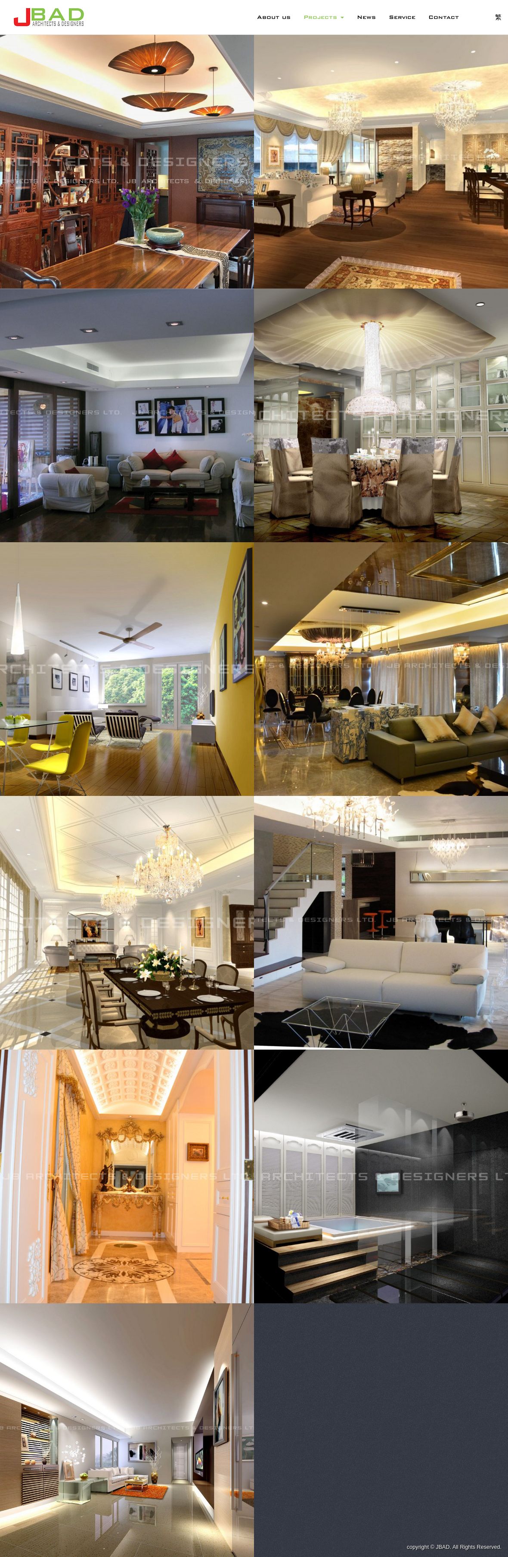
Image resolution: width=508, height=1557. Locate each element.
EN (477, 17)
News (366, 17)
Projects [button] (324, 17)
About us (274, 17)
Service (402, 17)
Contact (443, 17)
